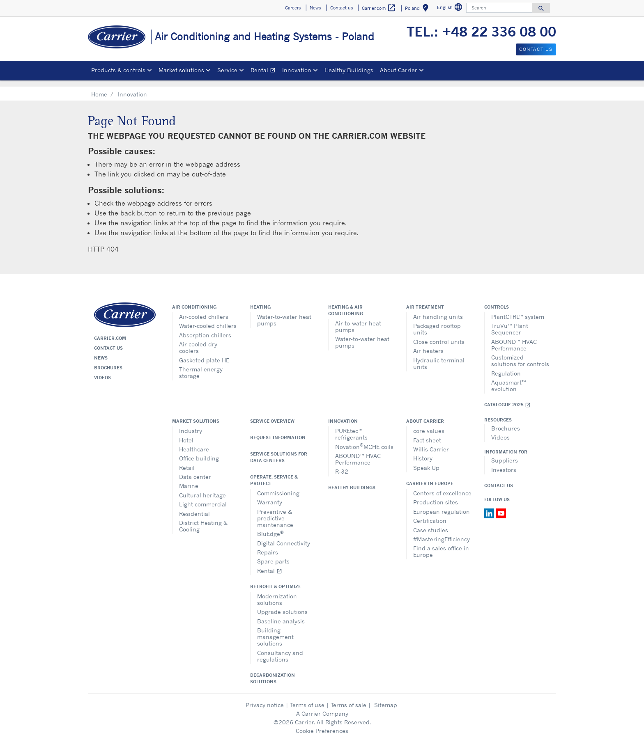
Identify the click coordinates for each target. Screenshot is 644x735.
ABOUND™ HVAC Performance (514, 338)
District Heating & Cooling (203, 519)
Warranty (269, 495)
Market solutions (195, 414)
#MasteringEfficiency (441, 532)
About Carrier (425, 414)
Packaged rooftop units (437, 322)
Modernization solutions (277, 593)
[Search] (499, 8)
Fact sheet (427, 433)
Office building (199, 451)
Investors (503, 463)
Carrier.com (110, 331)
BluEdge (270, 527)
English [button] (451, 8)
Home (99, 87)
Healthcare (194, 442)
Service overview (272, 414)
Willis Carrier (431, 442)
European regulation (441, 504)
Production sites (435, 495)
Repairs (267, 545)
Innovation (343, 414)
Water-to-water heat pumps (284, 313)
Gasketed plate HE (204, 353)
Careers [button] (293, 8)
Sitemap (385, 698)
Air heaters (428, 344)
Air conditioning (194, 300)
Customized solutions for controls (520, 354)
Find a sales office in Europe (441, 545)
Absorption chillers (205, 328)
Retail (187, 461)
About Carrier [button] (398, 69)
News (101, 351)
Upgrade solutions (282, 605)
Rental (265, 71)
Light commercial (203, 497)
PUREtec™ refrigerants (351, 427)
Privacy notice (265, 698)
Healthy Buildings (348, 69)
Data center (195, 470)
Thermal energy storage (201, 366)
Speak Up (426, 461)
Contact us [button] (341, 8)
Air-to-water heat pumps (358, 320)
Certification (429, 514)
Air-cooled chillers (203, 310)
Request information (278, 431)
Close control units (439, 335)
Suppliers (504, 453)
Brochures (108, 361)
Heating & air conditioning (345, 304)
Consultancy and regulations (280, 649)
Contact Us (498, 479)
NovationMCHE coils (364, 439)
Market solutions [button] (181, 69)
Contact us (108, 341)
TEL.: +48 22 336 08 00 (481, 31)
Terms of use (307, 698)
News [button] (315, 8)
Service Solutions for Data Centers (278, 450)
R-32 (341, 464)
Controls (496, 300)
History (422, 451)
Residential (194, 507)
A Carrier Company (322, 706)
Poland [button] (418, 9)
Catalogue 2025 (507, 398)
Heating (260, 300)
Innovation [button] (296, 69)
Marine (188, 479)
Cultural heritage (202, 488)
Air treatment (425, 300)
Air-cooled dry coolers (198, 341)
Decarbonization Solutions (272, 672)
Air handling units (438, 310)
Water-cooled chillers (208, 319)
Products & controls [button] (118, 69)
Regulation (506, 366)
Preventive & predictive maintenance (275, 511)
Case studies (430, 523)
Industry (190, 424)
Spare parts (273, 554)
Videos (102, 371)
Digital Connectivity (283, 536)
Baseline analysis (281, 614)
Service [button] (227, 69)
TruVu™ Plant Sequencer (509, 322)
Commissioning (278, 486)
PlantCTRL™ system (517, 310)
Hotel (186, 433)
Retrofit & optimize (275, 580)
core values (428, 424)
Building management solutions (275, 630)
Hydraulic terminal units (439, 357)
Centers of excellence (442, 486)
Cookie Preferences (322, 724)
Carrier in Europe (429, 477)
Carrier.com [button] (379, 8)
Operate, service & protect (274, 473)
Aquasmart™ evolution (508, 379)
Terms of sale (348, 698)
